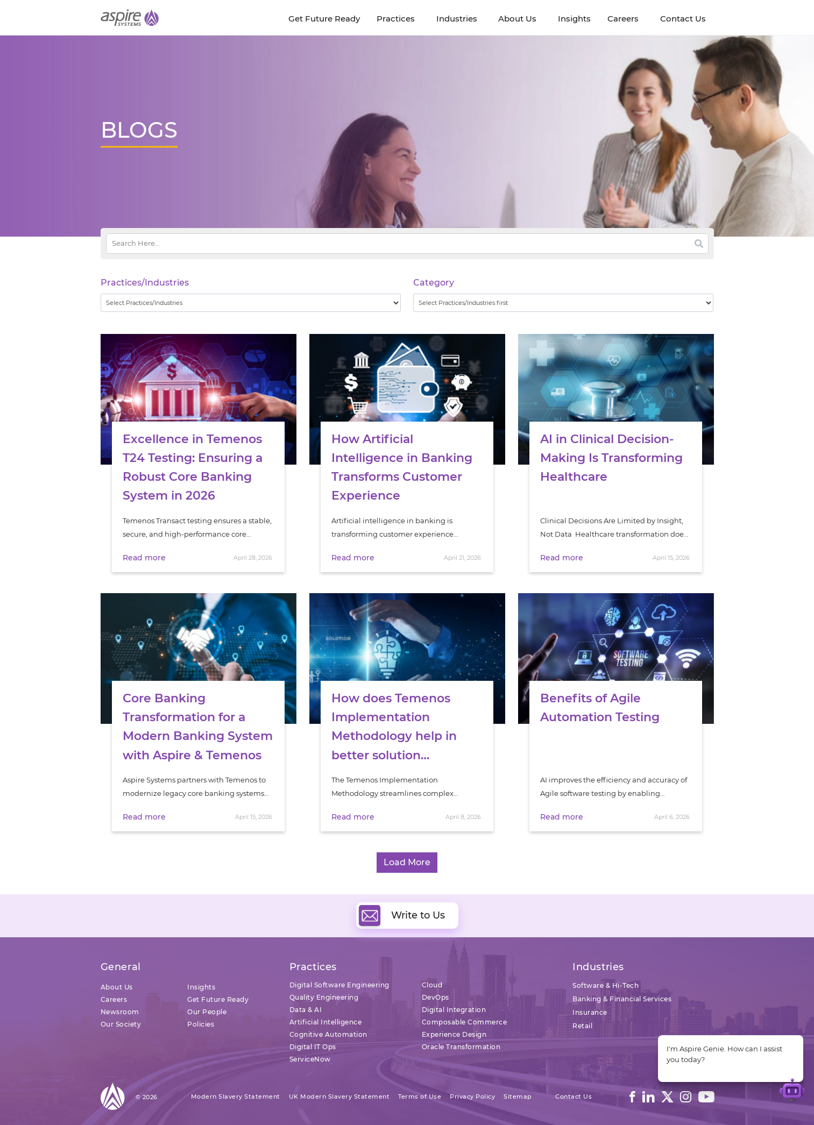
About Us (117, 987)
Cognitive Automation (328, 1034)
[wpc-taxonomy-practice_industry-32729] (251, 303)
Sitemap (518, 1096)
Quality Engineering (324, 997)
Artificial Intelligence (325, 1022)
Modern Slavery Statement (235, 1096)
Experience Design (454, 1034)
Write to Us (402, 915)
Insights (201, 987)
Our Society (121, 1024)
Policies (200, 1024)
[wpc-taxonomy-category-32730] (563, 303)
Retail (582, 1026)
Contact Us (573, 1096)
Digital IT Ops (312, 1047)
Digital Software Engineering (339, 985)
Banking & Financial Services (621, 999)
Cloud (432, 985)
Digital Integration (454, 1010)
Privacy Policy (472, 1096)
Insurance (589, 1012)
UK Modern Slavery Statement (339, 1096)
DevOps (435, 997)
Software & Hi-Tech (605, 985)
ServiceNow (310, 1059)
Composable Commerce (464, 1022)
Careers (114, 999)
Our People (206, 1012)
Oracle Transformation (461, 1047)
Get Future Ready (218, 999)
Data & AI (305, 1010)
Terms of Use (419, 1096)
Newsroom (120, 1012)
